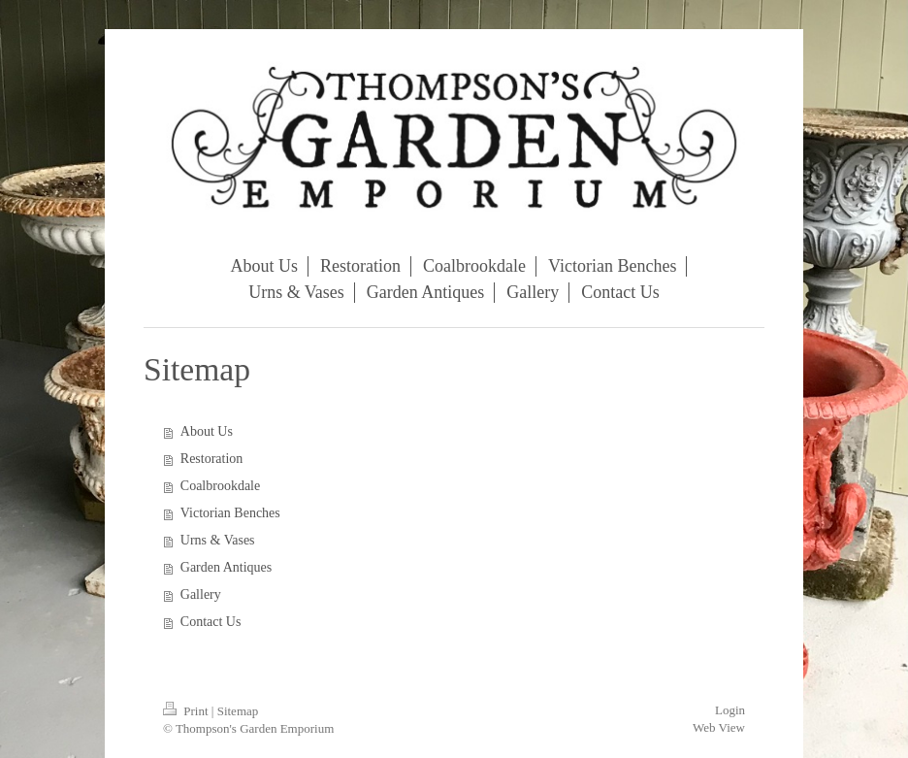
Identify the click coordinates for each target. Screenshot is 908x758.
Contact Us (211, 621)
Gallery (200, 594)
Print (187, 711)
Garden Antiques (226, 567)
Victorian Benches (230, 513)
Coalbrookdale (220, 485)
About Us (206, 431)
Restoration (211, 458)
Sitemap (238, 711)
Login (730, 710)
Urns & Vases (217, 540)
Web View (719, 727)
